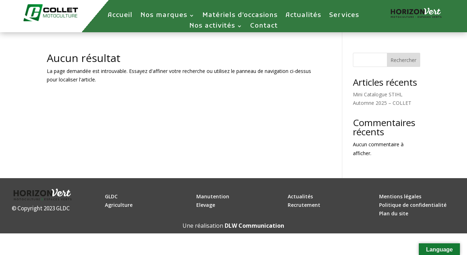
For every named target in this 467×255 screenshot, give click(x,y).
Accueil (120, 16)
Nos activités (212, 27)
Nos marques (163, 16)
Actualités (303, 16)
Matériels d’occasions (240, 16)
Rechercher (403, 60)
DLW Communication (254, 226)
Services (344, 16)
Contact (264, 27)
